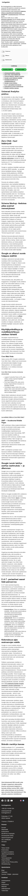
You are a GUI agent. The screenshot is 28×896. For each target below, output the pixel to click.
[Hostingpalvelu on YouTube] (11, 801)
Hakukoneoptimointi (7, 837)
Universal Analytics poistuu (12, 73)
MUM (17, 498)
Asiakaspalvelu (5, 880)
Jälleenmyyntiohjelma (7, 854)
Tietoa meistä (5, 848)
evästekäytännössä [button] (13, 14)
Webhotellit (4, 829)
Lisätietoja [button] (14, 66)
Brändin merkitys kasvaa (11, 88)
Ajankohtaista (5, 867)
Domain (3, 827)
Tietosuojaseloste (6, 858)
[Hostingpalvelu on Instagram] (5, 801)
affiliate (20, 316)
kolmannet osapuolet (6, 19)
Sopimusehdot (5, 860)
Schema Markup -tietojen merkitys (14, 76)
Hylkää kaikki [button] (20, 69)
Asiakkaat (4, 877)
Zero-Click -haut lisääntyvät (12, 74)
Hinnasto (4, 841)
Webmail (4, 886)
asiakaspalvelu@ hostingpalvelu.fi (6, 811)
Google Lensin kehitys (10, 83)
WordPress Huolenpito (8, 833)
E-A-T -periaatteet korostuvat (12, 85)
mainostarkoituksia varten (7, 27)
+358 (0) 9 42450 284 (7, 808)
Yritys (3, 845)
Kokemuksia (5, 850)
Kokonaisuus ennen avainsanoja (13, 86)
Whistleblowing (5, 864)
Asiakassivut (5, 884)
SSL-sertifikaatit (6, 839)
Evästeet (4, 856)
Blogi (2, 870)
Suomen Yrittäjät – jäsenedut (9, 874)
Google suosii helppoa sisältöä (13, 78)
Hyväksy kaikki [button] (7, 69)
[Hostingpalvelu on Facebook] (2, 801)
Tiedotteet (4, 872)
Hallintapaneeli (5, 888)
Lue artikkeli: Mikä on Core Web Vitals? (12, 417)
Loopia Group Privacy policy (9, 862)
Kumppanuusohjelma (7, 852)
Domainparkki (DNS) (7, 835)
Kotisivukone (5, 831)
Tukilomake (4, 890)
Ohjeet (3, 882)
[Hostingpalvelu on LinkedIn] (8, 801)
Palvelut (3, 824)
